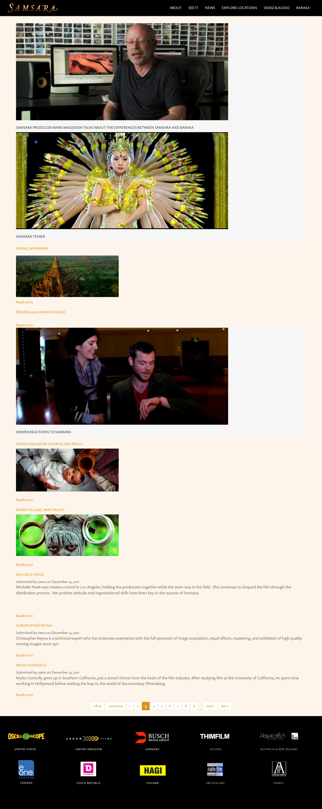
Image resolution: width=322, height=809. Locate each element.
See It (193, 7)
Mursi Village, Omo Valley (40, 509)
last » (225, 705)
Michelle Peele (30, 574)
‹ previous (115, 705)
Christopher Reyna (34, 625)
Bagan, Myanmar (32, 248)
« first (97, 705)
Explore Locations (239, 7)
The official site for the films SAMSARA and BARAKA (32, 8)
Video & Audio (277, 7)
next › (210, 705)
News (210, 7)
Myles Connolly (31, 665)
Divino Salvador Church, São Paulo (49, 443)
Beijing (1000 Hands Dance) (40, 311)
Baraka (303, 7)
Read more (161, 77)
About (176, 7)
